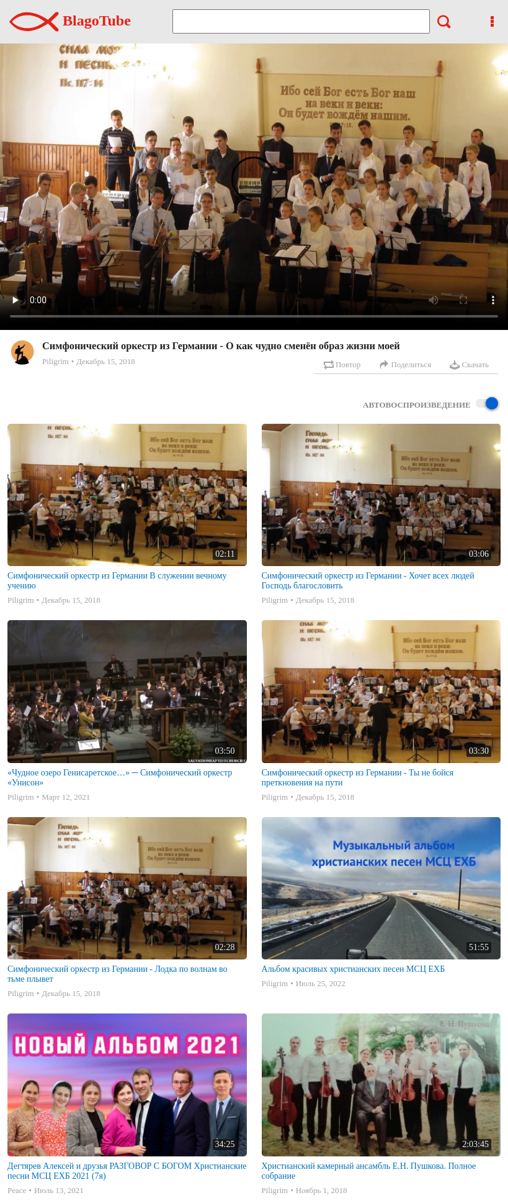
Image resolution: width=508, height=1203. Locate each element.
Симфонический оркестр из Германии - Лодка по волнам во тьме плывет (117, 974)
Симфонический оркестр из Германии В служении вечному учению (116, 580)
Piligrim (55, 361)
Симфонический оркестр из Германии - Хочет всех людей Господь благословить (368, 580)
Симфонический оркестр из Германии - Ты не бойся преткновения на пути (358, 777)
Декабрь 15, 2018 (105, 361)
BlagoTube (70, 20)
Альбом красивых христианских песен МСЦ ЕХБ (353, 969)
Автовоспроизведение (430, 404)
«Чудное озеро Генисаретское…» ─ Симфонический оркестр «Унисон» (119, 777)
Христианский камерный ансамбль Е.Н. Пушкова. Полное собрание (369, 1171)
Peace (16, 1190)
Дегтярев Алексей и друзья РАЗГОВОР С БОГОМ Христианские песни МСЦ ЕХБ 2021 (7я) (126, 1171)
